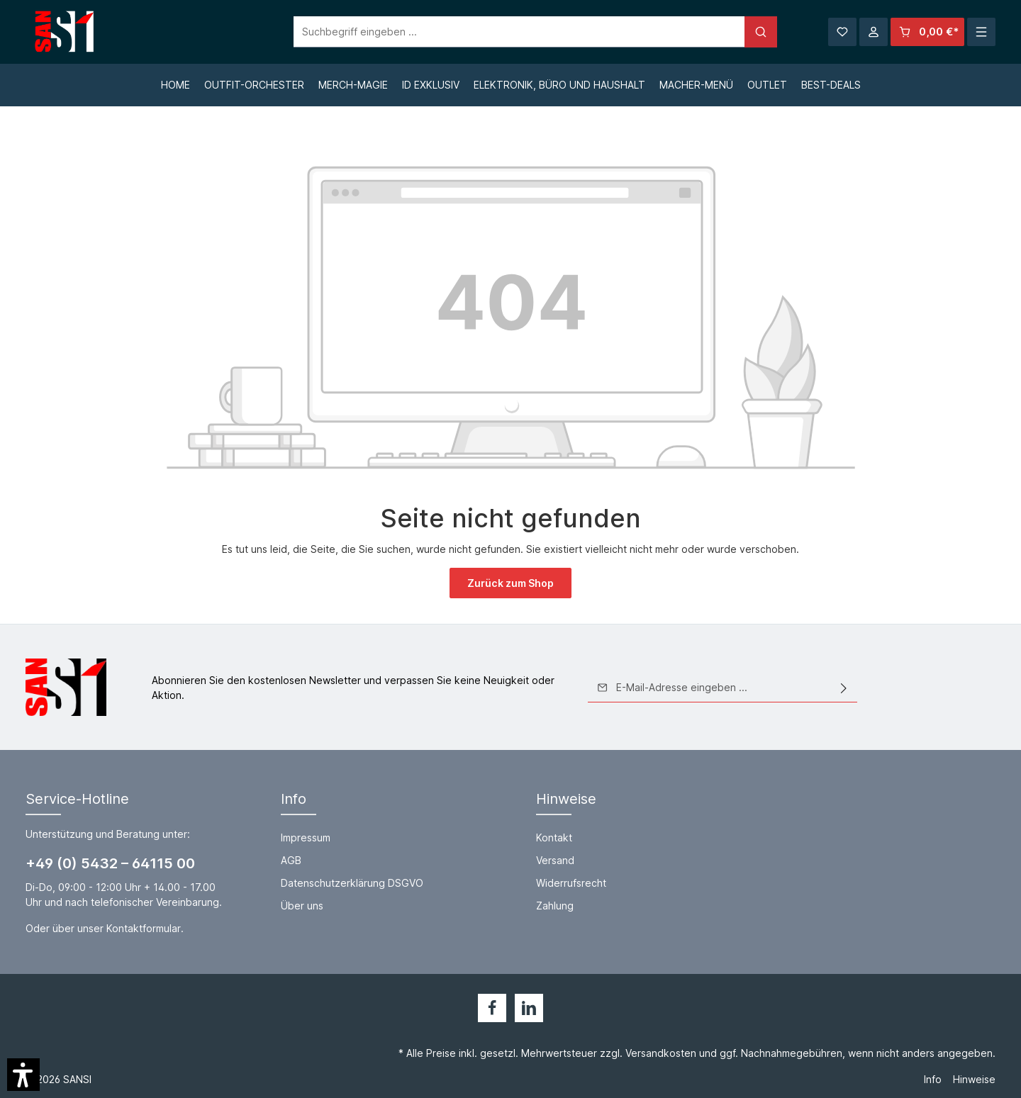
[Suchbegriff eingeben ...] (494, 31)
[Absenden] (843, 687)
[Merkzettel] (842, 32)
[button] (23, 1074)
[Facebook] (492, 1008)
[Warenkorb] (927, 32)
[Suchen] (736, 31)
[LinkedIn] (529, 1008)
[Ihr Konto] (873, 32)
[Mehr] (981, 32)
